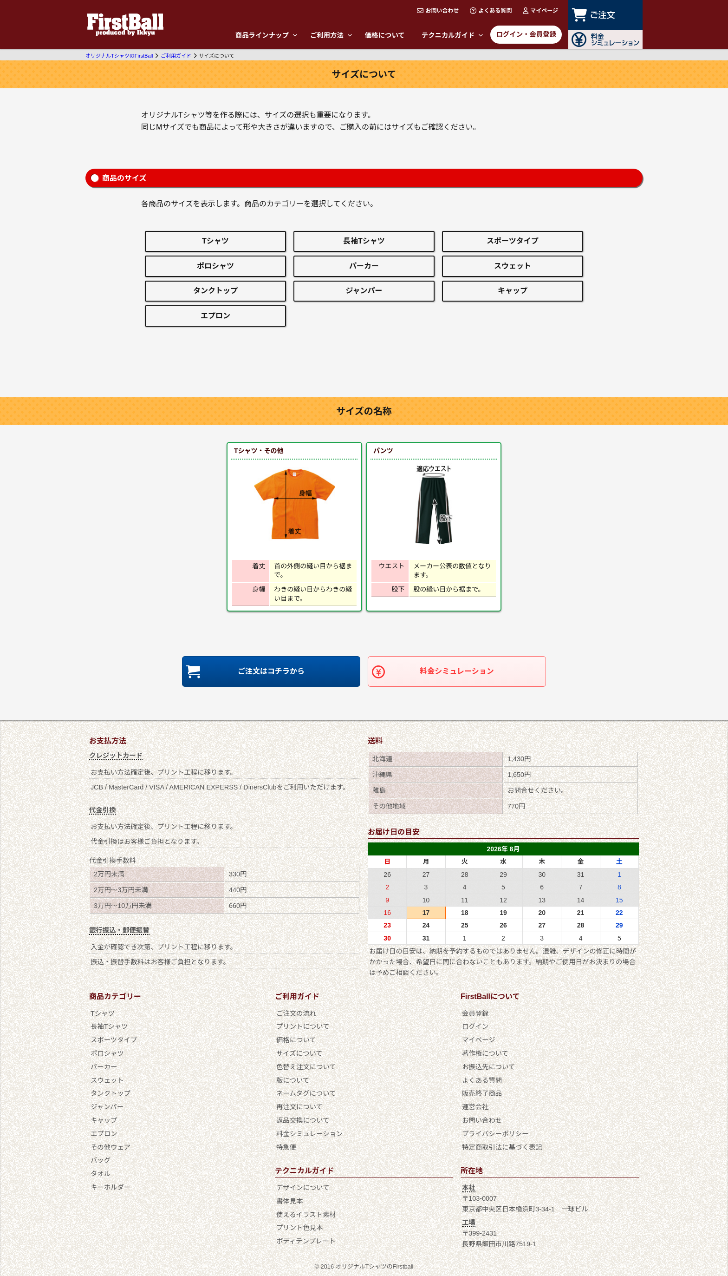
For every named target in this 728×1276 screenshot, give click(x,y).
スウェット (512, 266)
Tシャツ (215, 241)
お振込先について (488, 1067)
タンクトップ (215, 291)
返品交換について (303, 1120)
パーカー (364, 266)
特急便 (286, 1147)
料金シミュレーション (457, 671)
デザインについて (303, 1187)
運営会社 (475, 1107)
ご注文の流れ (296, 1013)
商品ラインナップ (266, 35)
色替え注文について (306, 1067)
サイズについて (299, 1053)
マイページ (540, 10)
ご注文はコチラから (271, 671)
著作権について (485, 1053)
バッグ (100, 1160)
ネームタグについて (306, 1093)
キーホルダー (110, 1187)
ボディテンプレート (306, 1241)
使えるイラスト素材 (306, 1214)
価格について (385, 35)
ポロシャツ (215, 266)
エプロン (215, 316)
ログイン (475, 1026)
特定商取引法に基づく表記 (502, 1147)
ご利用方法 (331, 35)
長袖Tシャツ (364, 241)
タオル (100, 1173)
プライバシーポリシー (495, 1134)
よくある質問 (491, 10)
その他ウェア (110, 1147)
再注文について (299, 1107)
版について (293, 1080)
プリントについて (303, 1026)
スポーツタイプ (513, 241)
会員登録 (475, 1013)
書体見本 (289, 1201)
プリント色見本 (299, 1227)
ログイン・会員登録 (526, 34)
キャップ (512, 291)
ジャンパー (363, 291)
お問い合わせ (438, 10)
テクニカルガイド (452, 35)
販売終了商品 (482, 1093)
